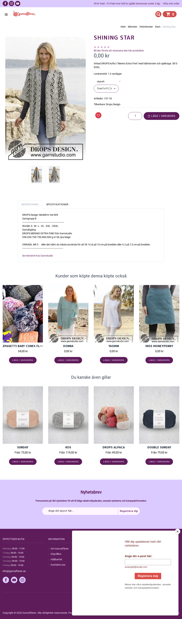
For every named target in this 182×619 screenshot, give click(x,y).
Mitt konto (147, 548)
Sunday (22, 447)
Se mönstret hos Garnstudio (37, 255)
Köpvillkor (56, 554)
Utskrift (100, 81)
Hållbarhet (56, 559)
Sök (98, 548)
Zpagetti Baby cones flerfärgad (29, 346)
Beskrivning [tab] (30, 204)
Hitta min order (171, 3)
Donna (68, 346)
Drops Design (113, 104)
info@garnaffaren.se (14, 571)
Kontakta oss (58, 564)
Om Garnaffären (60, 548)
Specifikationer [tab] (57, 204)
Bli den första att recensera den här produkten (119, 50)
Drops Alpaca (114, 447)
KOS (68, 447)
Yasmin (113, 346)
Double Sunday (159, 447)
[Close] (177, 553)
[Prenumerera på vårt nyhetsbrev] (91, 511)
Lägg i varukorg (161, 116)
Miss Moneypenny (159, 346)
